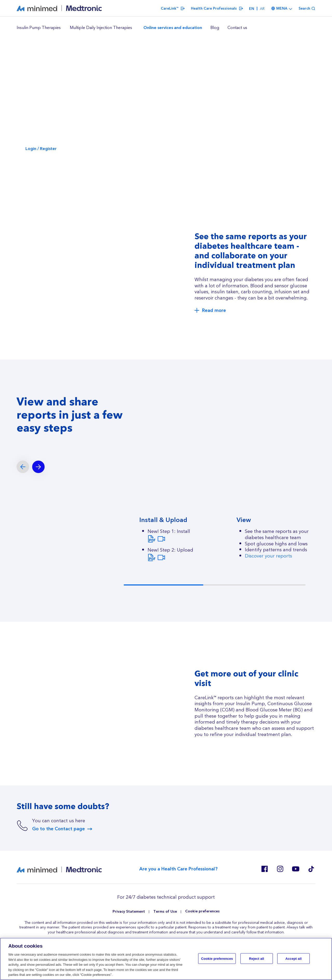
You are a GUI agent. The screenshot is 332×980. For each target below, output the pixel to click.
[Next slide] (38, 467)
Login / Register (41, 148)
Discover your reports (268, 556)
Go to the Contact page (58, 829)
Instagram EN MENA (280, 869)
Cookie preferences (202, 911)
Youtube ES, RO (296, 869)
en (251, 8)
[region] (166, 28)
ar (262, 8)
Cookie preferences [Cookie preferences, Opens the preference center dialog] (217, 959)
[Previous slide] (23, 467)
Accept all (293, 959)
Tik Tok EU (311, 869)
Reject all (256, 959)
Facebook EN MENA (264, 869)
